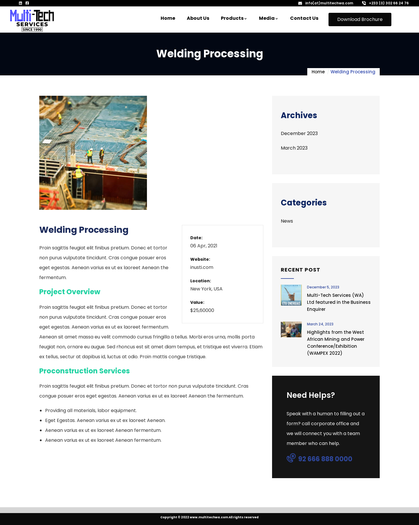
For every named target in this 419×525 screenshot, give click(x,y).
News (287, 221)
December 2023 (299, 133)
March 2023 (294, 148)
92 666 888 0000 (319, 459)
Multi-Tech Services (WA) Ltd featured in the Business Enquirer (339, 302)
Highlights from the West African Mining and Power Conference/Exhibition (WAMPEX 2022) (336, 342)
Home (318, 72)
